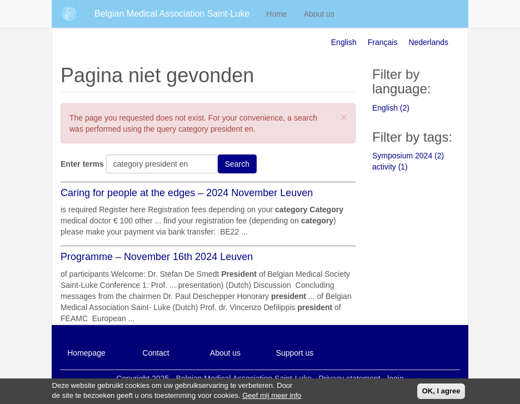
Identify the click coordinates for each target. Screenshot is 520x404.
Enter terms (82, 163)
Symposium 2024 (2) (408, 155)
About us (319, 13)
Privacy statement (349, 378)
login (395, 378)
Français (383, 42)
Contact (155, 352)
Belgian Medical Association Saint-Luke (171, 13)
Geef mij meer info (271, 397)
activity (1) (390, 166)
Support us (295, 352)
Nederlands (428, 42)
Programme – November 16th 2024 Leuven (157, 256)
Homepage (86, 352)
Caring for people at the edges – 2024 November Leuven (187, 192)
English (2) (390, 107)
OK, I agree (441, 392)
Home (276, 13)
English (344, 42)
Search (237, 163)
